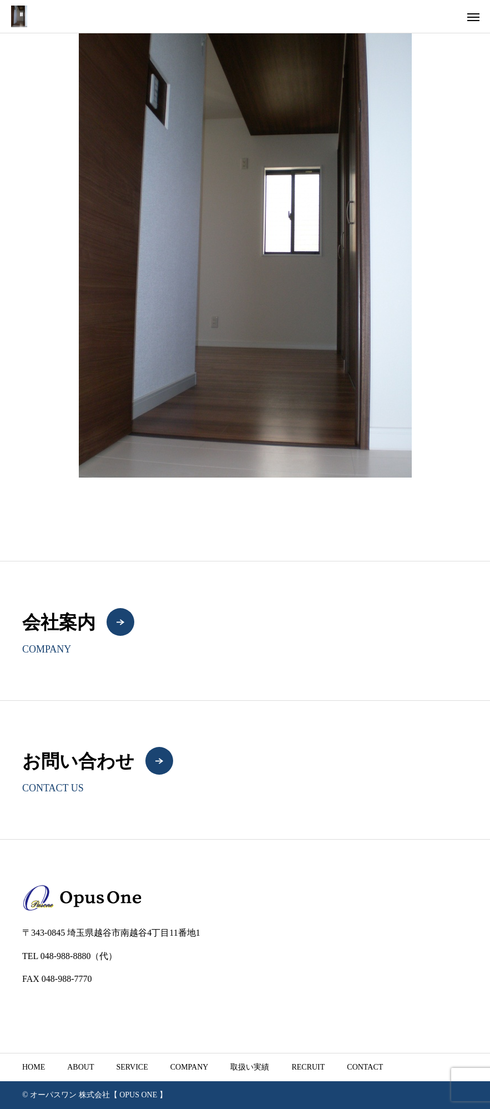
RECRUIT (308, 1067)
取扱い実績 (249, 1067)
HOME (33, 1067)
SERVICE (132, 1067)
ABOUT (80, 1067)
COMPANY (189, 1067)
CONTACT (365, 1067)
